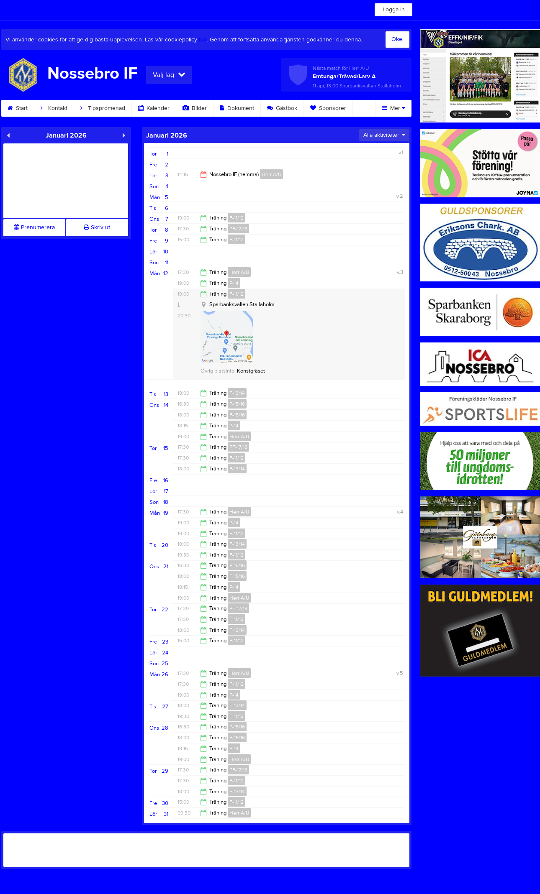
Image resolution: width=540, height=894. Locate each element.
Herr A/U (271, 174)
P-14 (234, 283)
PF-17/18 (238, 228)
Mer (393, 108)
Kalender (154, 108)
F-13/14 (237, 393)
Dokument (237, 108)
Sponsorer (328, 108)
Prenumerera (34, 227)
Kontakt (54, 108)
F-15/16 (237, 414)
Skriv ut (97, 227)
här (203, 39)
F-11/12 (236, 218)
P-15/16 (237, 404)
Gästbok (282, 108)
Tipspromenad (102, 108)
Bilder (195, 108)
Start (18, 108)
